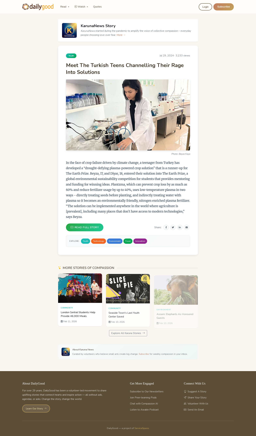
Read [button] (63, 7)
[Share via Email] (186, 227)
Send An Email (194, 409)
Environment (114, 241)
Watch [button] (80, 7)
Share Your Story (195, 397)
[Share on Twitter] (173, 227)
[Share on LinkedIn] (179, 227)
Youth (85, 241)
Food (127, 241)
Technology (98, 241)
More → (121, 35)
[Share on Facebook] (166, 227)
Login (205, 7)
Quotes (97, 7)
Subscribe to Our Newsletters (146, 391)
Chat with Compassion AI (144, 403)
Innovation (140, 241)
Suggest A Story (195, 391)
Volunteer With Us (196, 403)
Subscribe (223, 7)
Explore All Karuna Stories (128, 333)
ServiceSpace (142, 428)
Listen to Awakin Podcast (144, 409)
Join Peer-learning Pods (143, 397)
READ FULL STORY (85, 227)
